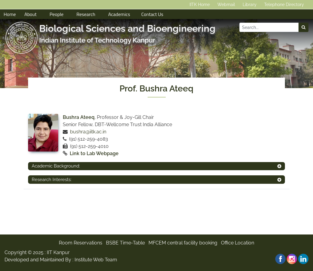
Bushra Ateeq (78, 117)
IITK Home (200, 4)
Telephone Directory (284, 4)
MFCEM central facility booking (183, 243)
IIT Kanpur (58, 252)
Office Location (237, 243)
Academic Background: (56, 166)
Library (250, 4)
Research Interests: (52, 179)
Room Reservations (80, 243)
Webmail (226, 4)
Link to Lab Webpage (94, 153)
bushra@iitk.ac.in (88, 132)
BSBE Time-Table (125, 243)
